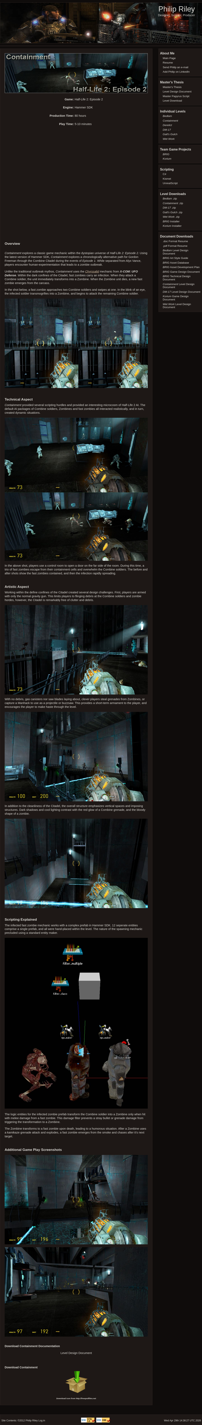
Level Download (172, 100)
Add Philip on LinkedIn (176, 71)
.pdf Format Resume (175, 245)
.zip (170, 198)
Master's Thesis (172, 87)
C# (164, 174)
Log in (41, 1420)
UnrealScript (170, 183)
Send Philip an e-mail (175, 67)
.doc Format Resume (175, 241)
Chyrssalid (92, 271)
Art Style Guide (175, 258)
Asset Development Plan (181, 267)
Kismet (167, 178)
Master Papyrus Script (176, 96)
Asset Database (176, 262)
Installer (171, 221)
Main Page (169, 58)
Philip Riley (176, 9)
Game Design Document (181, 271)
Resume (168, 62)
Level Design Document (76, 1353)
